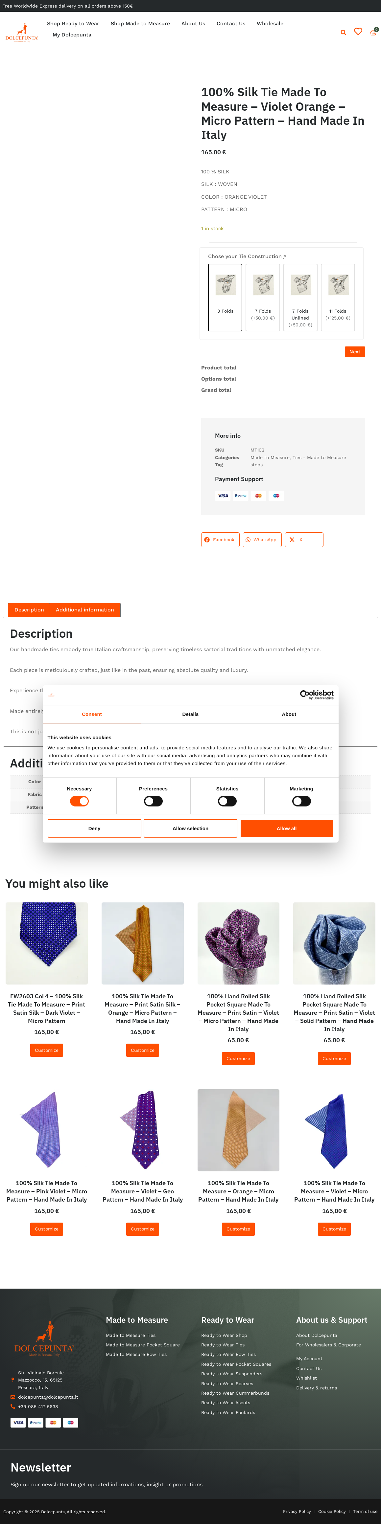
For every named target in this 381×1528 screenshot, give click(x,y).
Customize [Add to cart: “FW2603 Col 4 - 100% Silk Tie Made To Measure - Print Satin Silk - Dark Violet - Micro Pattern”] (47, 1054)
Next (354, 355)
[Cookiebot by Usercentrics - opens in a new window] (305, 695)
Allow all (287, 828)
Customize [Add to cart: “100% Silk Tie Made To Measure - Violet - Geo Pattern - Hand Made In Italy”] (143, 1232)
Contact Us (231, 23)
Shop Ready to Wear (73, 23)
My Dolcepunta (72, 35)
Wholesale (270, 23)
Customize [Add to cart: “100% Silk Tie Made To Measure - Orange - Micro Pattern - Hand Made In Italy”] (238, 1232)
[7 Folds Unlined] (300, 299)
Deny (94, 828)
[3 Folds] (225, 299)
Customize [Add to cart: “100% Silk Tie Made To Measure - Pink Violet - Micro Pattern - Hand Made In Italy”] (47, 1232)
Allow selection (190, 828)
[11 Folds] (337, 299)
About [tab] (289, 714)
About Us (193, 23)
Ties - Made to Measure (319, 461)
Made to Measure (270, 461)
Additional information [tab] (85, 613)
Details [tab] (190, 714)
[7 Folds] (262, 299)
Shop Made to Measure (140, 23)
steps (256, 468)
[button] (344, 33)
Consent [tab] (92, 714)
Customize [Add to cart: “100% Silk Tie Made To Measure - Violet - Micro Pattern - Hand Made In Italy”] (334, 1232)
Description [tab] (29, 613)
